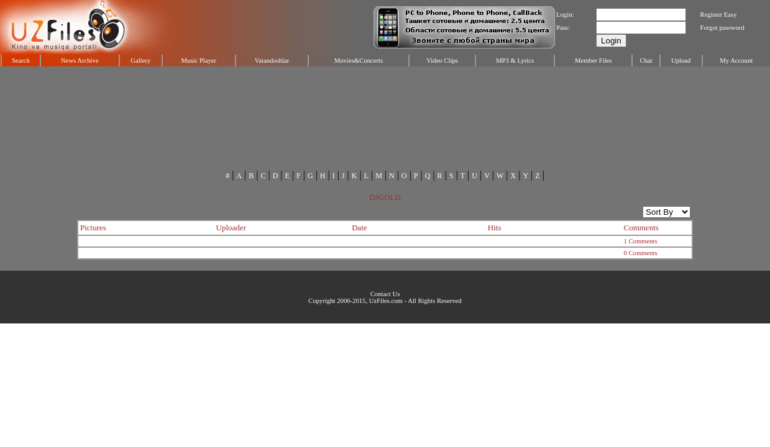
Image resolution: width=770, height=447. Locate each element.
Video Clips (442, 60)
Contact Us (385, 294)
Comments (640, 227)
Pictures (93, 227)
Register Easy (718, 14)
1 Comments (640, 241)
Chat (645, 60)
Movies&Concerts (358, 60)
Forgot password (722, 27)
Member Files (593, 60)
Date (359, 227)
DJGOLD (385, 197)
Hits (495, 227)
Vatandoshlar (272, 60)
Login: (565, 14)
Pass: (563, 27)
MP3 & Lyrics (515, 60)
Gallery (140, 60)
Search (21, 60)
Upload (680, 60)
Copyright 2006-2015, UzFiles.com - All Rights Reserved (384, 300)
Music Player (199, 60)
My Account (736, 60)
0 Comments (640, 253)
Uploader (231, 227)
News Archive (80, 60)
